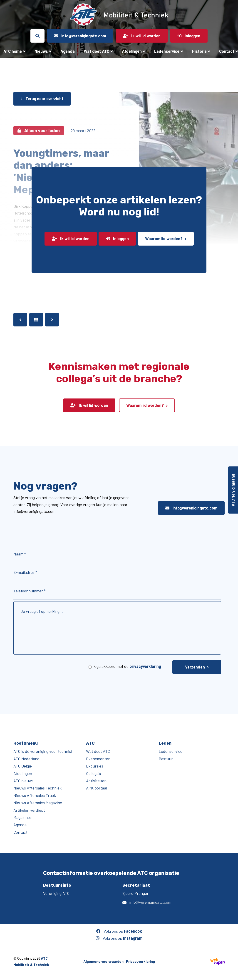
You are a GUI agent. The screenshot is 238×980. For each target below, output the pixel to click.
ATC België (22, 765)
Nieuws (41, 51)
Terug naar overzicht (42, 98)
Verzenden (195, 666)
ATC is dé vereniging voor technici (42, 751)
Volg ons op (119, 931)
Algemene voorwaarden (103, 961)
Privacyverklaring (140, 961)
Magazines (22, 817)
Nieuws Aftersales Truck (34, 795)
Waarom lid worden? (164, 238)
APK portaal (96, 787)
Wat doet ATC (96, 51)
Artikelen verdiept (29, 810)
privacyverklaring (145, 666)
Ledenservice (166, 51)
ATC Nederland (26, 758)
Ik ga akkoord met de (126, 666)
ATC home (12, 51)
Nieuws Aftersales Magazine (37, 802)
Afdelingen (132, 51)
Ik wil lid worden (70, 238)
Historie (199, 51)
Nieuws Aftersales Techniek (37, 787)
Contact (20, 832)
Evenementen (98, 758)
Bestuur (166, 758)
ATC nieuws (23, 780)
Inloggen (117, 238)
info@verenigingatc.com (191, 507)
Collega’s (93, 773)
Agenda (67, 51)
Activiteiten (96, 780)
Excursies (94, 765)
